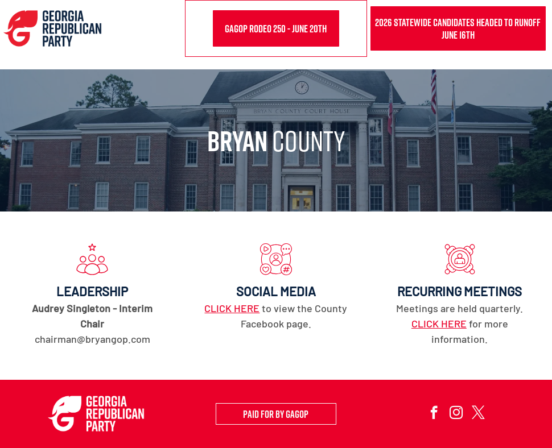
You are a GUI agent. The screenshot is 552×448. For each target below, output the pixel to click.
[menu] (527, 34)
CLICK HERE (231, 308)
